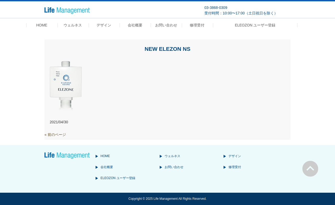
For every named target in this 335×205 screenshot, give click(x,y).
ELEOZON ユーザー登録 (117, 178)
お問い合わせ (174, 167)
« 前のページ (55, 134)
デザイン (234, 156)
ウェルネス (172, 156)
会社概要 (106, 167)
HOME (105, 156)
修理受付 (234, 167)
